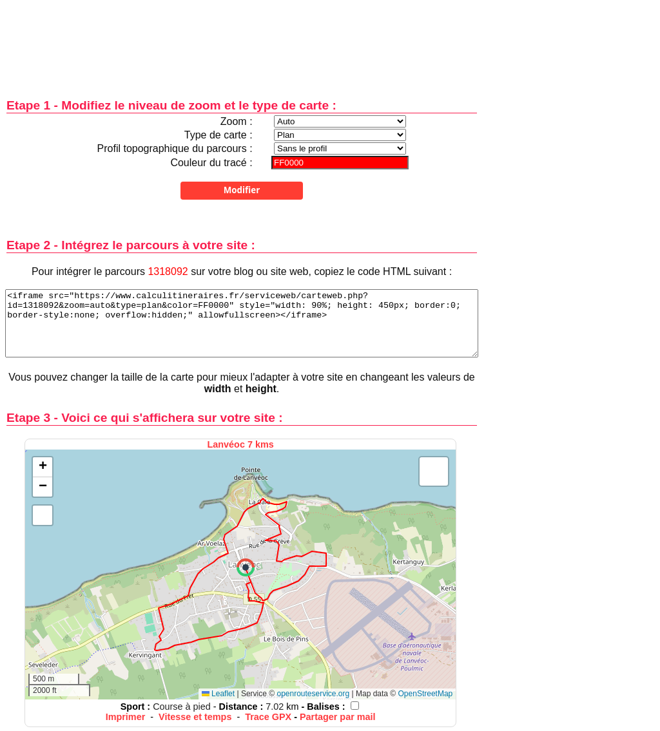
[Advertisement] (241, 40)
